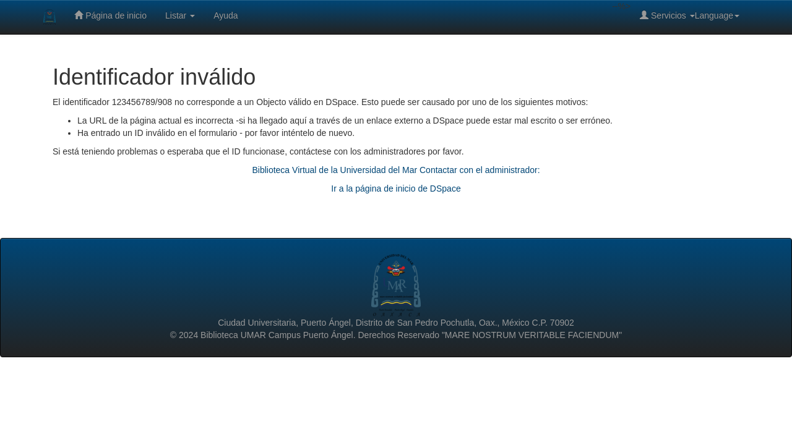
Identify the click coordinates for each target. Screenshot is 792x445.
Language (717, 15)
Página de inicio (110, 15)
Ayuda (225, 15)
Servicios (667, 15)
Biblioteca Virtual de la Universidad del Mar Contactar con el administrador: (396, 170)
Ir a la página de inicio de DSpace (395, 188)
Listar (180, 15)
